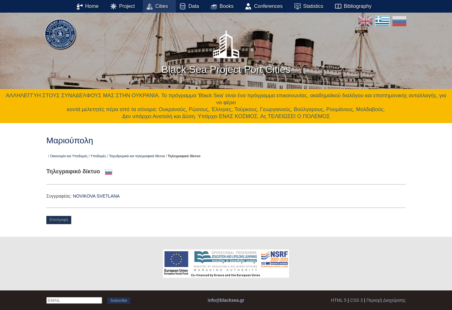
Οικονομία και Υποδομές (69, 156)
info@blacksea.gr (226, 300)
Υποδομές (98, 156)
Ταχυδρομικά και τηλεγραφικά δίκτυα (137, 156)
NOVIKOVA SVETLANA (96, 196)
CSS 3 (356, 300)
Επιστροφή (58, 220)
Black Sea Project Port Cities (225, 50)
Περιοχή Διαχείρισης (386, 300)
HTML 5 (338, 300)
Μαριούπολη (69, 140)
